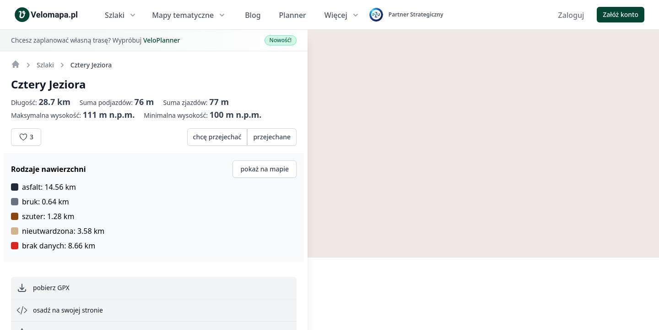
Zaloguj (571, 15)
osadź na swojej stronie (59, 310)
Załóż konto (620, 14)
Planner (292, 15)
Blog (252, 15)
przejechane (272, 136)
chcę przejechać (217, 136)
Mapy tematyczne (189, 15)
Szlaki (121, 15)
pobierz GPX (43, 287)
